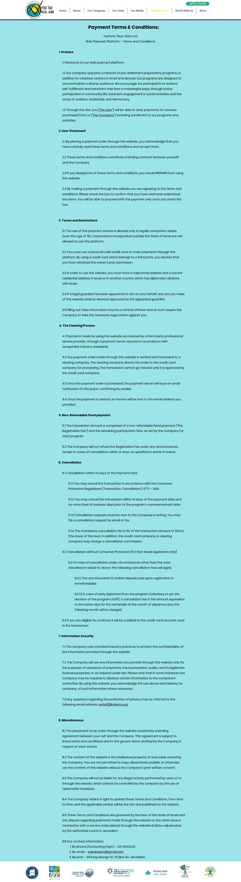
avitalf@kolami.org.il (113, 705)
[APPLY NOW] (197, 4)
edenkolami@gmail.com (106, 852)
